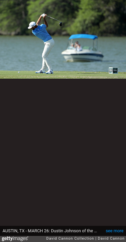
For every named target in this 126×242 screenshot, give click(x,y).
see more (115, 230)
